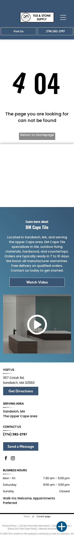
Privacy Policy (9, 525)
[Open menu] (63, 17)
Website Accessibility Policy (52, 528)
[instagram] (13, 458)
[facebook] (6, 458)
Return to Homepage (37, 135)
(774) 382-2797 (15, 434)
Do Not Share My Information (35, 525)
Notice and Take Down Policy (22, 528)
